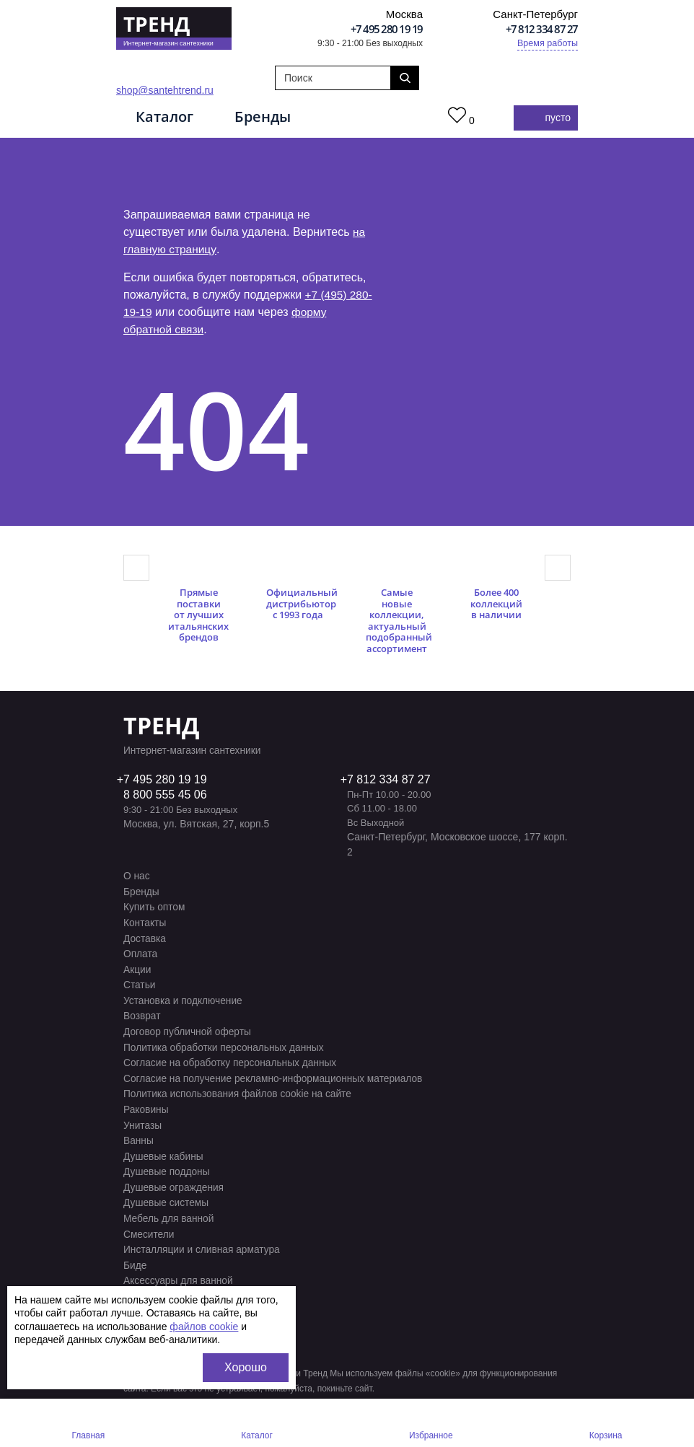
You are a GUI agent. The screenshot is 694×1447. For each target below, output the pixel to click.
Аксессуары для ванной (179, 1271)
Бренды (269, 117)
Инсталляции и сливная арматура (203, 1240)
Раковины (146, 1104)
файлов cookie (204, 1326)
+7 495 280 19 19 (387, 29)
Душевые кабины (164, 1150)
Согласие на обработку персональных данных (232, 1059)
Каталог (167, 117)
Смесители (149, 1225)
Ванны (138, 1134)
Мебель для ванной (169, 1210)
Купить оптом (154, 907)
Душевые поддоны (167, 1165)
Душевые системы (167, 1195)
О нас (136, 877)
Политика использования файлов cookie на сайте (239, 1089)
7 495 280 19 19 (165, 781)
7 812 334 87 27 (389, 781)
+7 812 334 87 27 (542, 29)
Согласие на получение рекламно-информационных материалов (276, 1074)
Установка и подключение (184, 998)
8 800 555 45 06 (165, 796)
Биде (135, 1256)
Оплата (140, 953)
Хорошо (245, 1367)
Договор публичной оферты (188, 1028)
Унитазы (142, 1119)
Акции (137, 968)
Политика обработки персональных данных (225, 1044)
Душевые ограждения (174, 1180)
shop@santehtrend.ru (165, 90)
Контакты (145, 922)
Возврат (142, 1013)
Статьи (139, 983)
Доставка (145, 938)
